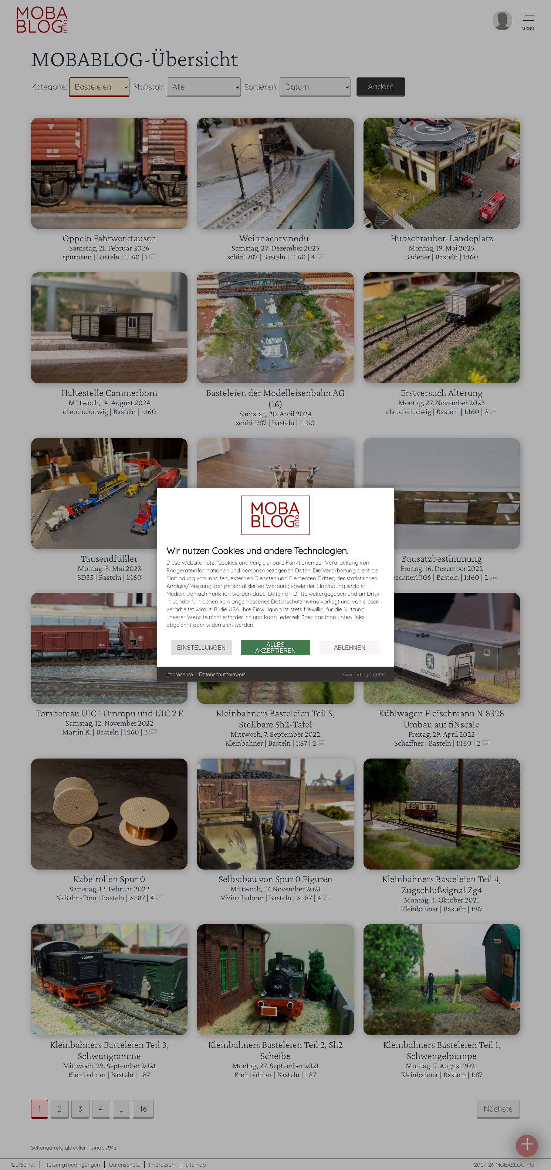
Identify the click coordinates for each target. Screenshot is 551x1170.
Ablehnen (349, 647)
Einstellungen (201, 647)
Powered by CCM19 (363, 675)
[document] (275, 593)
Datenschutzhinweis (222, 673)
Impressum (179, 673)
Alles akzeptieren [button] (275, 647)
